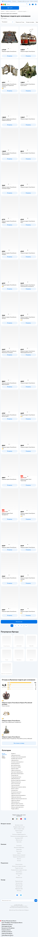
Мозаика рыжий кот (15, 763)
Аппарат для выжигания (16, 777)
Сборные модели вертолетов (17, 807)
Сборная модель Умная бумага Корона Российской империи (17, 703)
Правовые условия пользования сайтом (19, 906)
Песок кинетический (15, 783)
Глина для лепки (14, 790)
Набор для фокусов (15, 802)
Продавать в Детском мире (19, 826)
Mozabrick (13, 753)
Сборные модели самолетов (17, 803)
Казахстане (21, 910)
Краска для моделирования (16, 772)
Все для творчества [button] (4, 754)
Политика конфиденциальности (19, 834)
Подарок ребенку (15, 808)
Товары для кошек (19, 881)
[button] (10, 8)
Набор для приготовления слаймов (18, 787)
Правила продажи (19, 830)
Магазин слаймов (14, 788)
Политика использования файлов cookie (19, 836)
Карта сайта (19, 841)
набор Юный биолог (15, 778)
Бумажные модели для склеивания (18, 780)
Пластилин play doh (15, 785)
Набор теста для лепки (16, 770)
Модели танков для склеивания (17, 805)
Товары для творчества (16, 782)
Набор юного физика (15, 800)
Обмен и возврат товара (19, 828)
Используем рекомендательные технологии (19, 907)
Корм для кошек (19, 883)
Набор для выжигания (15, 755)
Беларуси (27, 910)
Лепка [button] (3, 756)
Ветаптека (19, 890)
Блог (19, 875)
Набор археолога (14, 760)
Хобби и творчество (11, 11)
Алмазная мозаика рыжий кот (17, 761)
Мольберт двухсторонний (16, 758)
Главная (2, 11)
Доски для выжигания (15, 765)
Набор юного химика (15, 793)
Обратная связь (19, 840)
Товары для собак (19, 885)
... (23, 625)
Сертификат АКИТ (19, 838)
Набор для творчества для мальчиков (19, 798)
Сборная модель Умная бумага (11, 720)
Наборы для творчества (16, 797)
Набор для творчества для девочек (18, 795)
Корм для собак (19, 886)
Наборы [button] (3, 757)
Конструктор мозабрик (16, 766)
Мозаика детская (14, 775)
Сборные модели (22, 11)
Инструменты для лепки (16, 792)
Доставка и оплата (19, 825)
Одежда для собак (19, 888)
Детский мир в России (14, 910)
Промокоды (19, 832)
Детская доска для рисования (17, 773)
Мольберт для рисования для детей (18, 756)
